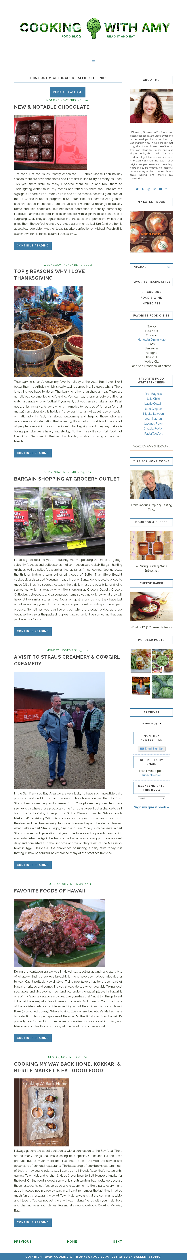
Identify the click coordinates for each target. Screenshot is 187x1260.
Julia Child (153, 398)
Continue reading (33, 245)
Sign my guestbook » (151, 807)
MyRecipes (151, 303)
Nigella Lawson (153, 413)
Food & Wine (151, 297)
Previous (23, 1241)
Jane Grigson (153, 408)
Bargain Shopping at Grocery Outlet (67, 479)
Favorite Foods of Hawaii (49, 891)
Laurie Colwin (153, 403)
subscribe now (151, 775)
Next (117, 1241)
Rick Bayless (153, 393)
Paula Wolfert (153, 433)
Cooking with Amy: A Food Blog (82, 1256)
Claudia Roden (153, 428)
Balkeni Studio (147, 1256)
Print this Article (67, 92)
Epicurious (151, 292)
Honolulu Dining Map (152, 339)
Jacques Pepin (153, 423)
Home (72, 1241)
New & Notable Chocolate (52, 107)
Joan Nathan (153, 418)
